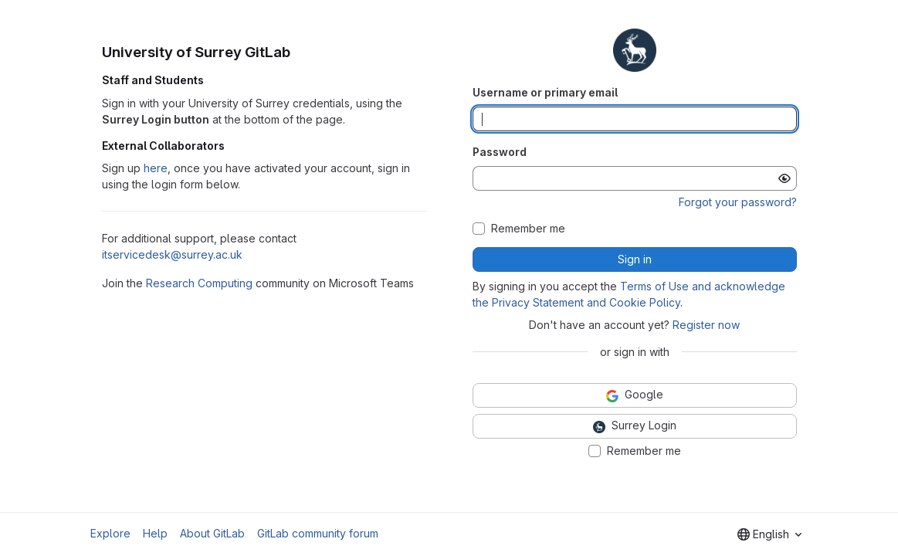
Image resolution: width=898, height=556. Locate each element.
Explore (110, 533)
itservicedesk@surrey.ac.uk (172, 254)
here (156, 168)
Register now (706, 324)
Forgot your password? (738, 201)
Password (500, 151)
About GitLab (212, 533)
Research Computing (199, 283)
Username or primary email (545, 92)
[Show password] (784, 178)
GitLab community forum (317, 533)
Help (155, 533)
